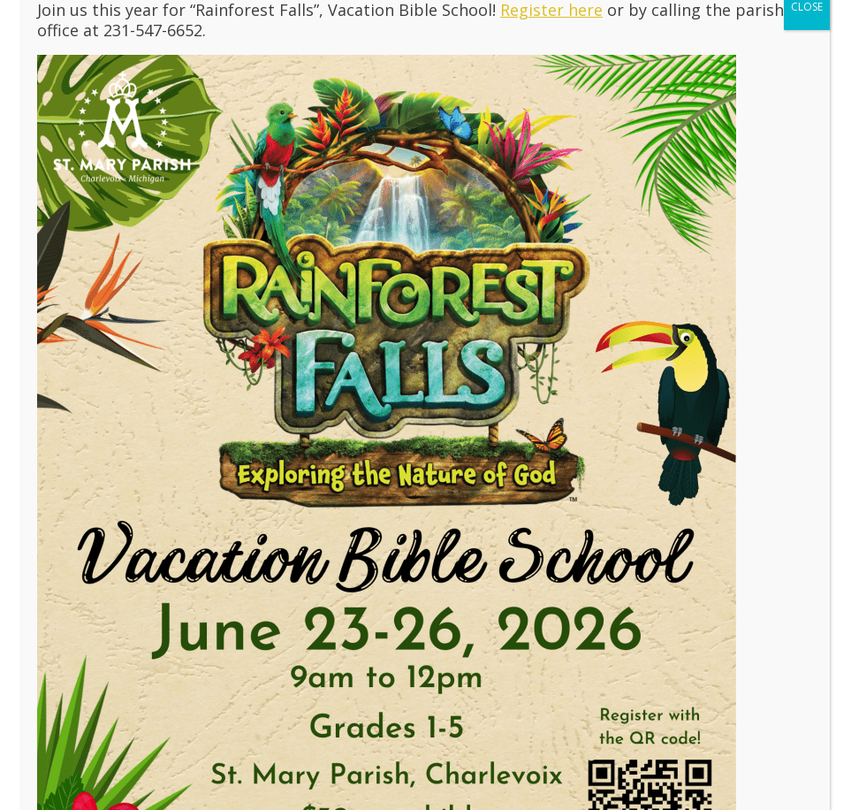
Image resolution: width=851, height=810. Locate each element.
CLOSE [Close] (807, 110)
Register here (551, 114)
